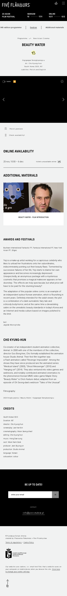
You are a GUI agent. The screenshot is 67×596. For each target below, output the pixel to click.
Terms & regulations (14, 542)
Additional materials (55, 27)
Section (33, 27)
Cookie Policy (29, 542)
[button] (63, 99)
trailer (9, 81)
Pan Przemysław (40, 538)
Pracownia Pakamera (22, 538)
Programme (22, 38)
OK (55, 494)
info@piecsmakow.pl (33, 512)
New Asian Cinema (41, 38)
